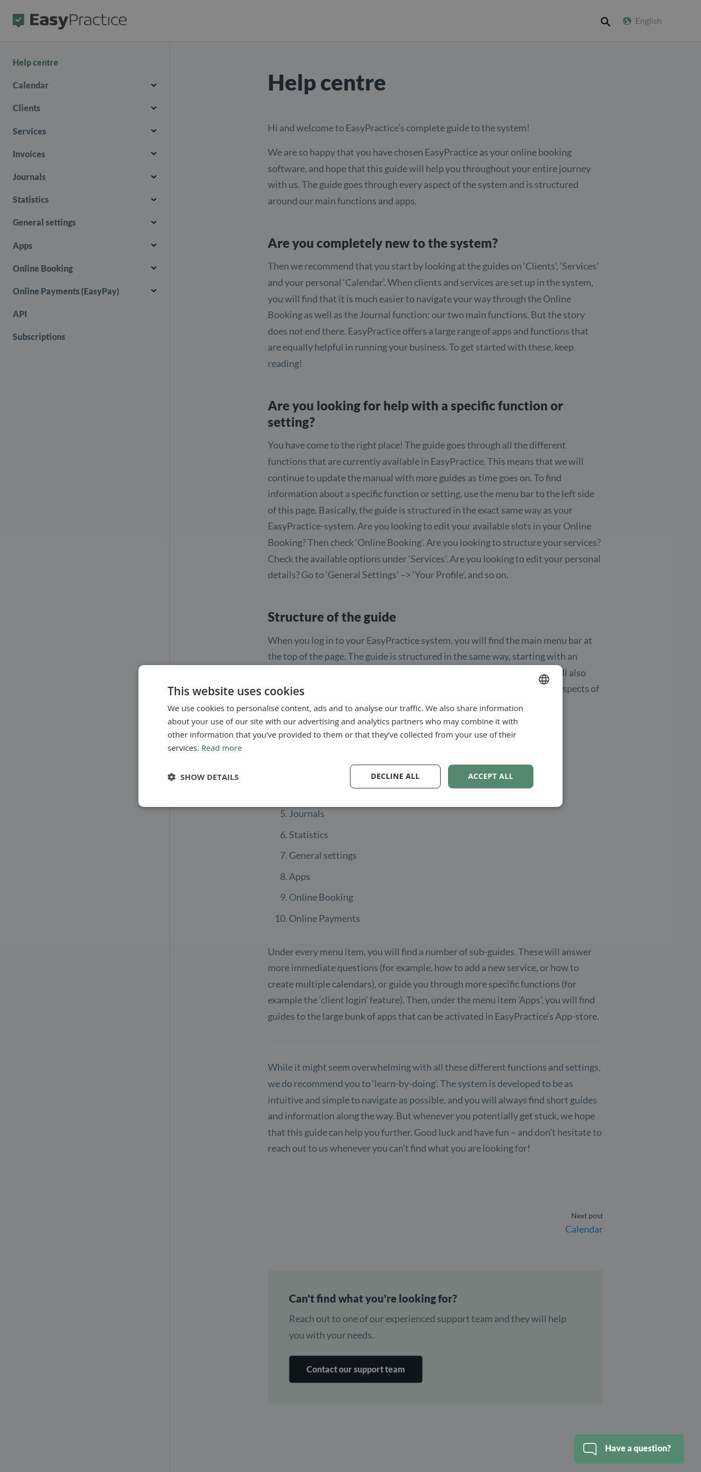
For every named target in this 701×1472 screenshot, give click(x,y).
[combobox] (544, 679)
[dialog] (350, 736)
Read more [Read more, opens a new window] (221, 747)
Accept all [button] (490, 776)
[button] (203, 777)
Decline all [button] (395, 776)
